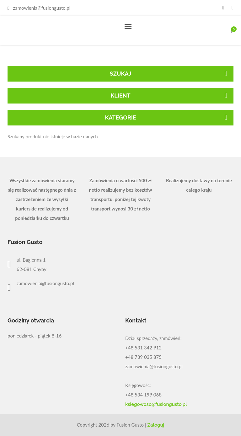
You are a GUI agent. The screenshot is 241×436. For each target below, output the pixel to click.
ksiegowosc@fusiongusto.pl (156, 404)
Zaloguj (155, 425)
